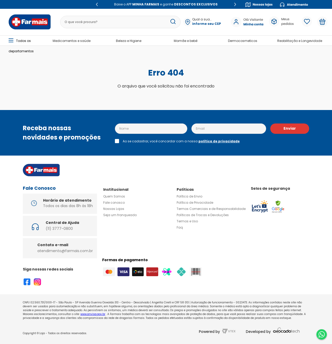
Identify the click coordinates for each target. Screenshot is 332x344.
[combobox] (119, 22)
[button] (206, 22)
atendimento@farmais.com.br (65, 250)
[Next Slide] (235, 4)
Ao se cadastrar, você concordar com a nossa (181, 141)
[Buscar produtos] (173, 22)
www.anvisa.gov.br (92, 314)
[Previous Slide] (96, 4)
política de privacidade (219, 141)
